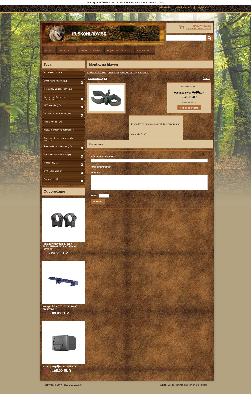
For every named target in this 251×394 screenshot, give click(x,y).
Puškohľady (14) (51, 163)
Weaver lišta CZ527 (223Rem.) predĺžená (60, 307)
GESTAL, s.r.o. (76, 385)
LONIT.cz (172, 385)
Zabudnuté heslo (184, 7)
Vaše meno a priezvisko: (103, 156)
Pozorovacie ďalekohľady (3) (57, 154)
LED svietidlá (113, 72)
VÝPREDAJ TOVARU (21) (56, 72)
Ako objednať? (66, 50)
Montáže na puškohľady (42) (57, 113)
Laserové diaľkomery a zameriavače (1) (54, 98)
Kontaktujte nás (144, 50)
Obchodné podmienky (89, 50)
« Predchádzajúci (97, 78)
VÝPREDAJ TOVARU (96, 72)
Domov (48, 50)
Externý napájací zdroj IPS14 (59, 366)
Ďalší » (206, 78)
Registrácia (203, 7)
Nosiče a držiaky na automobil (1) (59, 130)
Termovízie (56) (51, 179)
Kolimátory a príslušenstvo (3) (58, 89)
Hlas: (93, 167)
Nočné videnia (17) (53, 122)
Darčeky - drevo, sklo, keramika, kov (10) (59, 139)
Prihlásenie (164, 7)
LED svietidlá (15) (52, 105)
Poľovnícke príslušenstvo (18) (58, 146)
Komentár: (96, 173)
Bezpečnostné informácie (118, 50)
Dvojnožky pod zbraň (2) (55, 81)
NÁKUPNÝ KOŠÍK (198, 27)
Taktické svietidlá (128, 72)
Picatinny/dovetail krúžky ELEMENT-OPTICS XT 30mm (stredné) (59, 246)
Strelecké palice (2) (53, 171)
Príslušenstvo (143, 72)
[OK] (161, 2)
